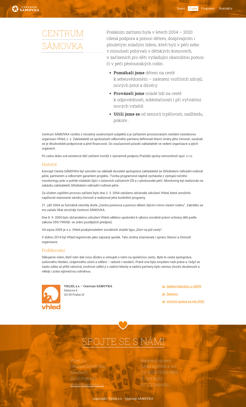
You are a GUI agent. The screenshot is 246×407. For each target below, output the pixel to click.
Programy (208, 8)
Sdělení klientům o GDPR (184, 286)
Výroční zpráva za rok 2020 (185, 301)
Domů (181, 8)
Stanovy (172, 294)
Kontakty (226, 8)
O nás (193, 8)
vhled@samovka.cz (87, 384)
